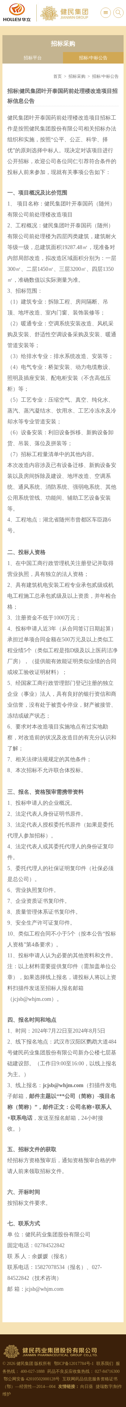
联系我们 (104, 1363)
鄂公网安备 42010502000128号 (31, 1379)
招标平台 (33, 57)
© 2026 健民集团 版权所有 (26, 1363)
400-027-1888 (33, 1371)
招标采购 (76, 76)
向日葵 (86, 1386)
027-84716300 (107, 1371)
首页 (57, 76)
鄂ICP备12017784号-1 (74, 1363)
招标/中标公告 (93, 57)
